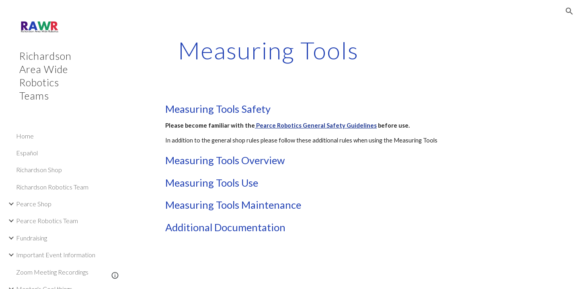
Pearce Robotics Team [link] (47, 220)
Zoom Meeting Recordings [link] (52, 272)
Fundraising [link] (31, 238)
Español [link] (27, 153)
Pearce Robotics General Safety (300, 125)
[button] (569, 11)
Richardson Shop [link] (39, 169)
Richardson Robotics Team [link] (52, 187)
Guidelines (361, 125)
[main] (268, 50)
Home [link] (25, 136)
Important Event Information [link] (55, 254)
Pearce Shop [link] (33, 204)
